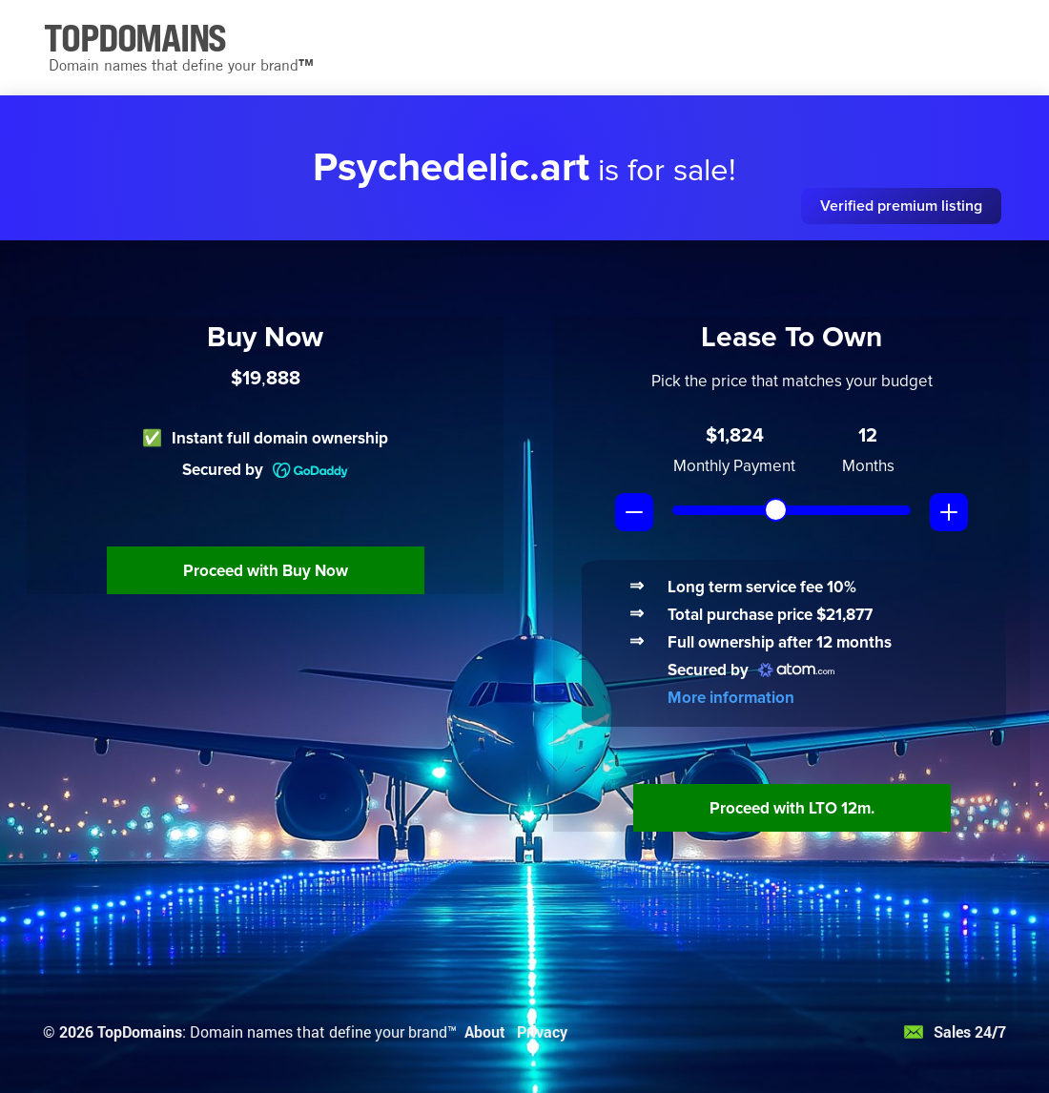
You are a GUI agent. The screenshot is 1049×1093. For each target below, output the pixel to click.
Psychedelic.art (451, 168)
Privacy (542, 1031)
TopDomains (139, 1031)
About (484, 1031)
